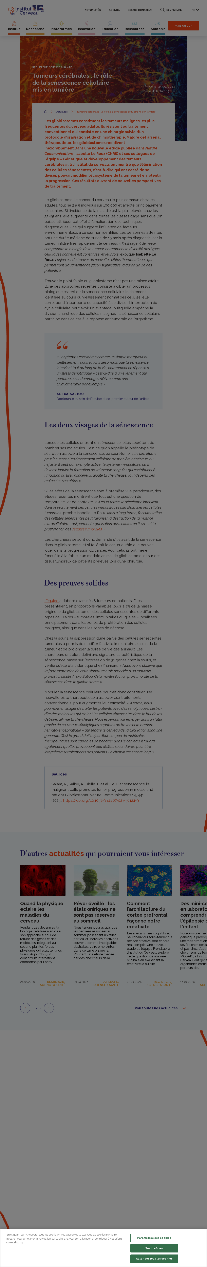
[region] (103, 1248)
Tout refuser (154, 1248)
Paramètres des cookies (154, 1237)
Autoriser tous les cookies (154, 1258)
